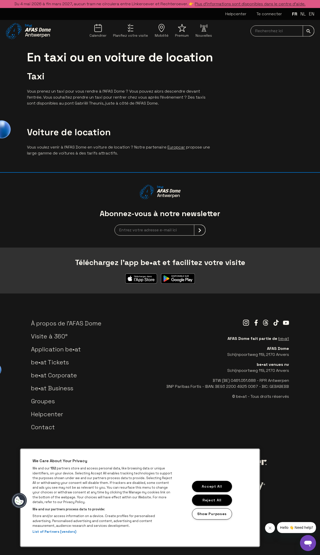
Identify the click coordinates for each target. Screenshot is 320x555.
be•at (283, 338)
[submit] (308, 30)
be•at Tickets (50, 362)
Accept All (212, 486)
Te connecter (269, 13)
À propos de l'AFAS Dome (66, 323)
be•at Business (52, 388)
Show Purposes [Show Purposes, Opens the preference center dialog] (212, 513)
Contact (43, 427)
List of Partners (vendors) (54, 532)
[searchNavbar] (282, 30)
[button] (19, 501)
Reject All (212, 500)
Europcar (176, 147)
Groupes (43, 401)
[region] (140, 497)
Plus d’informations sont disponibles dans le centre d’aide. (250, 3)
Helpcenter (235, 13)
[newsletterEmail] (160, 230)
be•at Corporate (54, 375)
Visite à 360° (49, 336)
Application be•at (56, 349)
